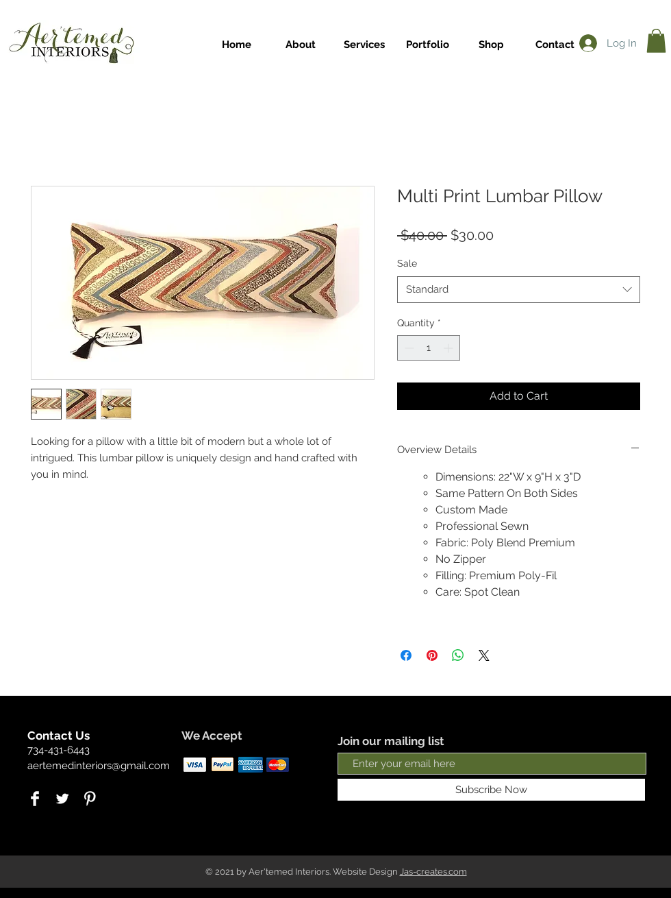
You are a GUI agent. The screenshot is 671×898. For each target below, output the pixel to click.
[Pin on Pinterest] (432, 655)
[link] (656, 41)
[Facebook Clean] (34, 798)
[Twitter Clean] (62, 798)
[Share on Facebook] (406, 655)
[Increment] (449, 348)
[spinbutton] (428, 348)
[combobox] (518, 289)
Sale (407, 263)
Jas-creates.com (433, 871)
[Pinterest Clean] (89, 798)
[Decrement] (407, 348)
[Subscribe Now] (491, 790)
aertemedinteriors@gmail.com (98, 766)
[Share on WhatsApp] (458, 655)
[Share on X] (484, 655)
